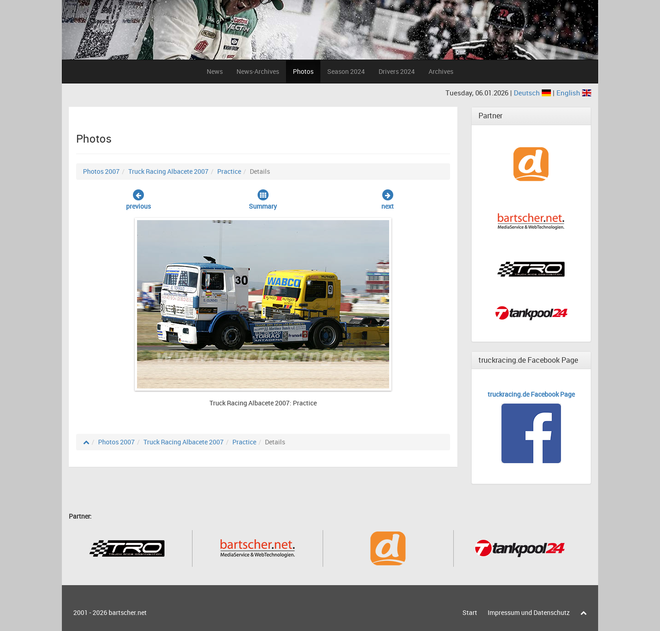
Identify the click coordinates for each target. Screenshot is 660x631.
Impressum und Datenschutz (529, 612)
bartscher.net (128, 612)
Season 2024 (346, 71)
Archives (441, 71)
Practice (229, 171)
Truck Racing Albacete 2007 (168, 171)
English (573, 92)
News (215, 71)
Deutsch (533, 92)
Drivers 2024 (397, 71)
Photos (303, 71)
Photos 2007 (101, 171)
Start (469, 612)
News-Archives (257, 71)
